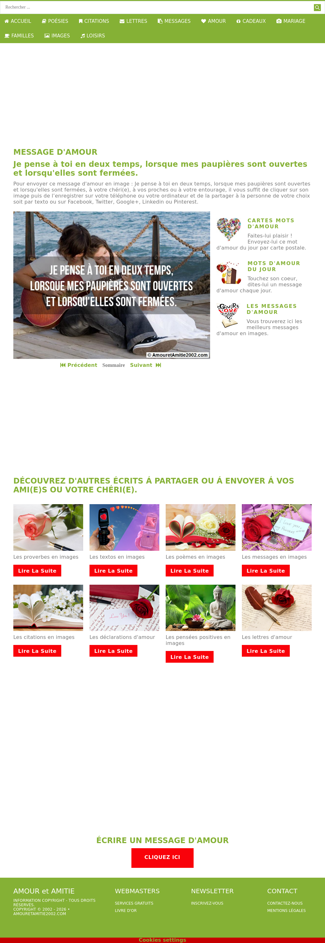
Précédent (78, 365)
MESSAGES (174, 21)
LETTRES (133, 21)
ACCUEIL (17, 21)
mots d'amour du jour (274, 266)
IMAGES (57, 36)
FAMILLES (19, 36)
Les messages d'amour (272, 309)
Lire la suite (37, 571)
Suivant (146, 365)
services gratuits (134, 903)
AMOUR (213, 21)
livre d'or (126, 910)
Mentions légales (286, 910)
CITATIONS (94, 21)
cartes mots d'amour (271, 224)
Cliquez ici (162, 857)
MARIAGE (290, 21)
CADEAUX (251, 21)
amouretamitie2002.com (39, 914)
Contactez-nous (285, 903)
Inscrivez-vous (207, 903)
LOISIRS (93, 36)
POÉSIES (55, 21)
